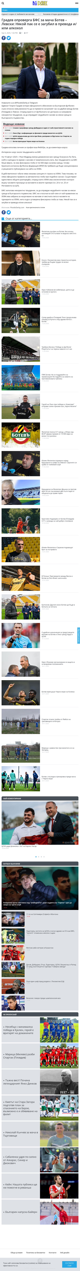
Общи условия (16, 1252)
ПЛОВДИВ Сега (40, 1236)
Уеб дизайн (64, 1252)
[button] (3, 3)
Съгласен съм (69, 1264)
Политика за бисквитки (35, 1252)
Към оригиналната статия (35, 207)
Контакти (52, 1252)
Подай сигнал (79, 635)
